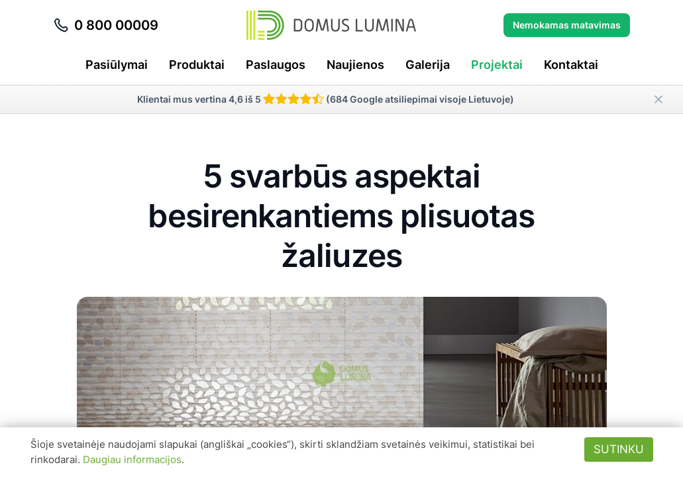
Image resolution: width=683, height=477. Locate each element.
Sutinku (619, 449)
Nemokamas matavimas (567, 24)
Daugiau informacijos (132, 459)
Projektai (497, 65)
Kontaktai (571, 65)
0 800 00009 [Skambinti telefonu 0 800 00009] (105, 25)
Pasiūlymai (116, 65)
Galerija (427, 65)
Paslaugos (275, 65)
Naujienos (355, 65)
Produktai (197, 65)
